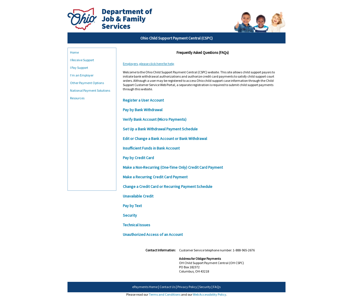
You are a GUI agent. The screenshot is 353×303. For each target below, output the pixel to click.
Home (74, 52)
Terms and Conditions (164, 294)
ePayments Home (145, 287)
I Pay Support (79, 67)
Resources (77, 98)
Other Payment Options (87, 83)
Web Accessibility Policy (209, 294)
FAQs (217, 287)
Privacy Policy (187, 287)
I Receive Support (82, 60)
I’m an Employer (81, 75)
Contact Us (167, 287)
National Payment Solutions (90, 90)
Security (205, 287)
